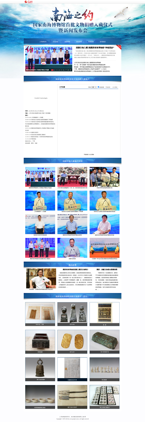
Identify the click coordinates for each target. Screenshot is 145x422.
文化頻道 (55, 41)
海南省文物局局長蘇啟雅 (40, 235)
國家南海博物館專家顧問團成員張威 (104, 235)
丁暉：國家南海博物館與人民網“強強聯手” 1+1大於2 (90, 69)
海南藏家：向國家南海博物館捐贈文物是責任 (41, 289)
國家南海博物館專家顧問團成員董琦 (72, 235)
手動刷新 (107, 87)
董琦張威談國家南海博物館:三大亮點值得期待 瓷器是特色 (92, 71)
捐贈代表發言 (72, 258)
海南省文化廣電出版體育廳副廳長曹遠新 (104, 211)
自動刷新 (101, 87)
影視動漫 (103, 41)
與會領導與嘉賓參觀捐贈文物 (104, 188)
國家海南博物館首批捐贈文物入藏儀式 (40, 258)
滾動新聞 (67, 41)
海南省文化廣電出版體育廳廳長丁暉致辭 (72, 211)
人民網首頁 (42, 41)
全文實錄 (115, 87)
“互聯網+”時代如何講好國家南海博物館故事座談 (104, 258)
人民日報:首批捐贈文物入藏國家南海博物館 (87, 62)
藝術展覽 (79, 41)
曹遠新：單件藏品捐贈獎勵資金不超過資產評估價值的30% (92, 67)
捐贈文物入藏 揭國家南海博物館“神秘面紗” (95, 48)
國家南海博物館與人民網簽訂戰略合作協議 (40, 188)
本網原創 (91, 41)
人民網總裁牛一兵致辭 (40, 211)
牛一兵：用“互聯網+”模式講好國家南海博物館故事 (89, 65)
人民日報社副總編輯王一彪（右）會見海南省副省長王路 (72, 188)
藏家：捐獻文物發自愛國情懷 (107, 269)
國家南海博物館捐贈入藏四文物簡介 (75, 269)
